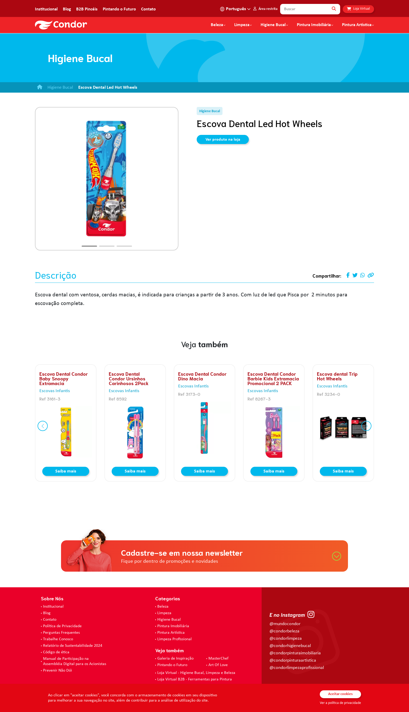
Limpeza (164, 613)
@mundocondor (284, 623)
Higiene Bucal (273, 25)
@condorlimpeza (285, 638)
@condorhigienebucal (290, 645)
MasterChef (218, 658)
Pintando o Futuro (119, 9)
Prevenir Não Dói (57, 670)
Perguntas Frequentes (61, 633)
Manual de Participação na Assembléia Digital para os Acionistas (74, 661)
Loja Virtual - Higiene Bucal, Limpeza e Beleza (196, 673)
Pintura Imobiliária (314, 25)
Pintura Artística (356, 25)
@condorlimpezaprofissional (296, 667)
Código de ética (56, 652)
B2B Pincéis (87, 9)
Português (236, 9)
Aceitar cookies (340, 694)
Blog (67, 9)
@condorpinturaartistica (292, 660)
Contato (148, 9)
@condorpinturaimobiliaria (295, 653)
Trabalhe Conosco (58, 639)
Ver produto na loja (223, 139)
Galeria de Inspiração (175, 658)
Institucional (46, 9)
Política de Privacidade (62, 626)
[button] (89, 246)
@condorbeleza (284, 631)
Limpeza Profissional (174, 639)
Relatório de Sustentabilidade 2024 (72, 646)
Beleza (217, 25)
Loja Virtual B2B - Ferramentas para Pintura (194, 679)
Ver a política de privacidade (340, 703)
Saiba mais (65, 471)
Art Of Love (218, 665)
